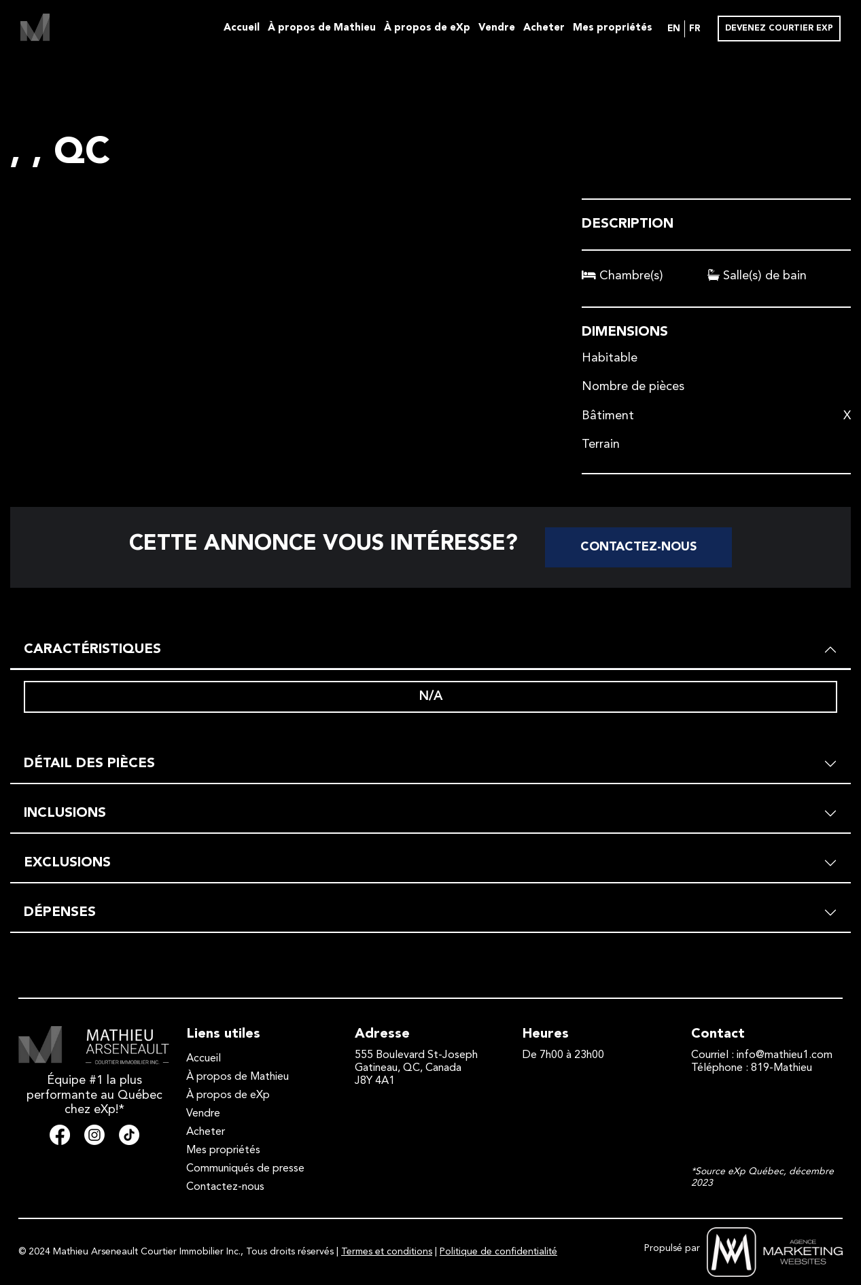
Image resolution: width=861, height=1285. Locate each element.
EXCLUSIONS (67, 863)
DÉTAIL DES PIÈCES (89, 764)
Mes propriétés (612, 28)
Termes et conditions (386, 1251)
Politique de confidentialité (498, 1251)
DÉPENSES (60, 912)
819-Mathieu (781, 1068)
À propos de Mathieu (322, 28)
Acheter (544, 28)
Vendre (496, 28)
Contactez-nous (638, 547)
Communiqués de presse (245, 1168)
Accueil (242, 28)
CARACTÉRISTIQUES (92, 649)
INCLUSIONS (65, 813)
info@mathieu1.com (784, 1055)
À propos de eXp (427, 28)
